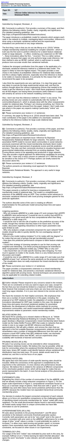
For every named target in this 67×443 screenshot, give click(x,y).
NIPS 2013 (5, 2)
